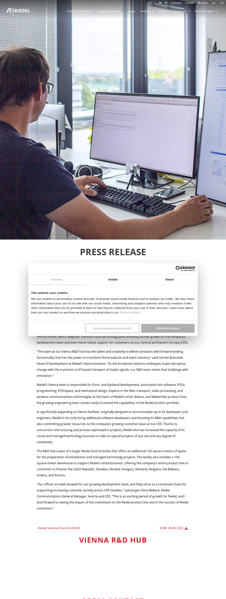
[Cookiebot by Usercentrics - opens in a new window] (178, 268)
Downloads (182, 11)
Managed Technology (111, 11)
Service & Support (206, 11)
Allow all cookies (168, 328)
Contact (189, 3)
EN (214, 3)
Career (164, 11)
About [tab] (169, 279)
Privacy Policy (129, 312)
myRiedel (176, 3)
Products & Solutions (80, 11)
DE (222, 3)
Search (203, 3)
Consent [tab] (56, 279)
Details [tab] (113, 279)
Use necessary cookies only (112, 328)
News (132, 11)
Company (147, 11)
